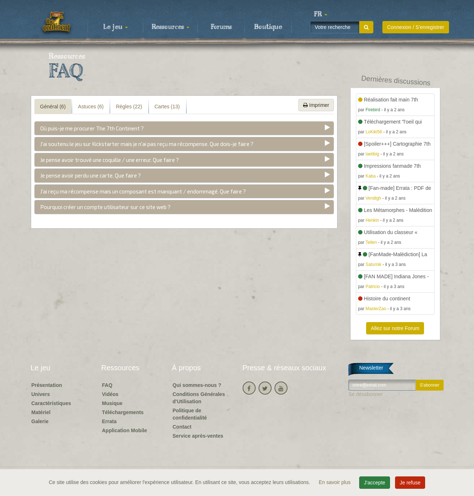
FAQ (107, 385)
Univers (41, 394)
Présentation (47, 385)
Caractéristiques (51, 403)
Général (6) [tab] (53, 106)
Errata (109, 421)
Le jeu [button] (115, 27)
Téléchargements (123, 412)
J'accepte (374, 482)
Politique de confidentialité (190, 414)
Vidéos (110, 394)
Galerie (40, 421)
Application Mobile (124, 430)
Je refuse (410, 482)
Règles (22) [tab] (129, 106)
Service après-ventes (198, 436)
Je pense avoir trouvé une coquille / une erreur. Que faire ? (109, 160)
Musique (112, 403)
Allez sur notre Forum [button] (395, 328)
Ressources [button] (170, 27)
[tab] (184, 128)
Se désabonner (365, 394)
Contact (182, 427)
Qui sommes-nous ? (197, 385)
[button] (321, 14)
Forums (221, 27)
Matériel (41, 412)
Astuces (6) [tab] (91, 106)
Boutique (268, 27)
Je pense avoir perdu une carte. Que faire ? (90, 175)
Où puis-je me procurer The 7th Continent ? (92, 128)
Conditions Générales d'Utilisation (199, 397)
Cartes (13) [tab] (167, 106)
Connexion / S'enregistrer (415, 27)
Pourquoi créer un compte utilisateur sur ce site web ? (105, 207)
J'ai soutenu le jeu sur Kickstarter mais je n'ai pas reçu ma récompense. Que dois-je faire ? (146, 144)
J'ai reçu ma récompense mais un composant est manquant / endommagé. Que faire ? (143, 191)
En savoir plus (335, 482)
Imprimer (316, 105)
